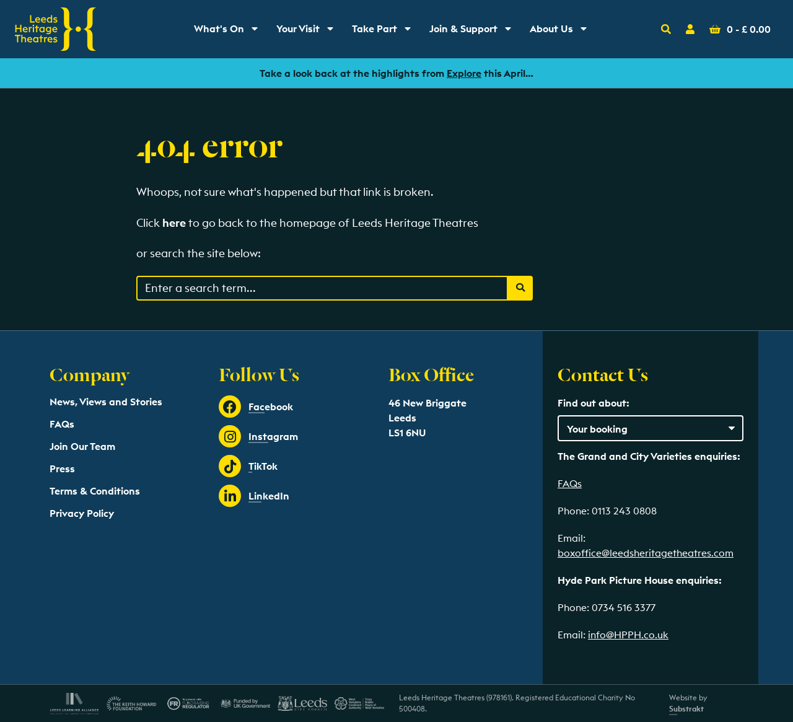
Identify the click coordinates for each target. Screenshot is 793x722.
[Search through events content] (322, 288)
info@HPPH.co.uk (628, 634)
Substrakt (686, 708)
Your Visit (309, 31)
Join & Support (473, 31)
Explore (464, 73)
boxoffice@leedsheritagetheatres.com (646, 553)
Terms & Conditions (95, 491)
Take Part (385, 31)
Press (62, 468)
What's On (230, 31)
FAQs (62, 424)
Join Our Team (82, 446)
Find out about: (593, 403)
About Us (562, 31)
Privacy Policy (82, 513)
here (174, 223)
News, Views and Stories (106, 401)
